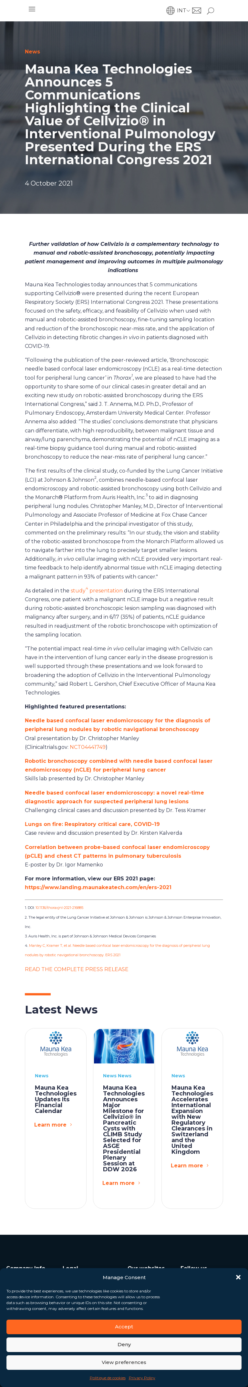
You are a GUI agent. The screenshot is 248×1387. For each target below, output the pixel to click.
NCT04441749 (88, 747)
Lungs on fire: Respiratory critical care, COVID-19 (92, 824)
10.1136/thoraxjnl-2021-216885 (59, 907)
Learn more (50, 1125)
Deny (124, 1344)
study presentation (97, 591)
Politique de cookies (108, 1377)
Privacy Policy (142, 1377)
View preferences (124, 1362)
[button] (238, 1277)
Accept (124, 1327)
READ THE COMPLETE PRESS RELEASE (77, 969)
